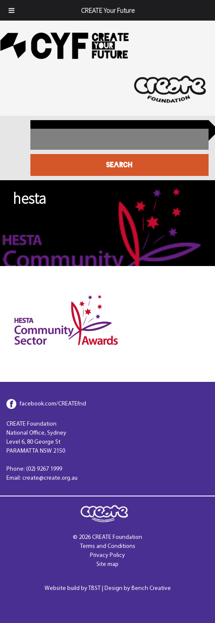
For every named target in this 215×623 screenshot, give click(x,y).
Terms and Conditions (107, 546)
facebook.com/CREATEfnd (53, 404)
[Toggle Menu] (11, 10)
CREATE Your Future (107, 10)
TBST (94, 588)
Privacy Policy (107, 555)
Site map (107, 564)
